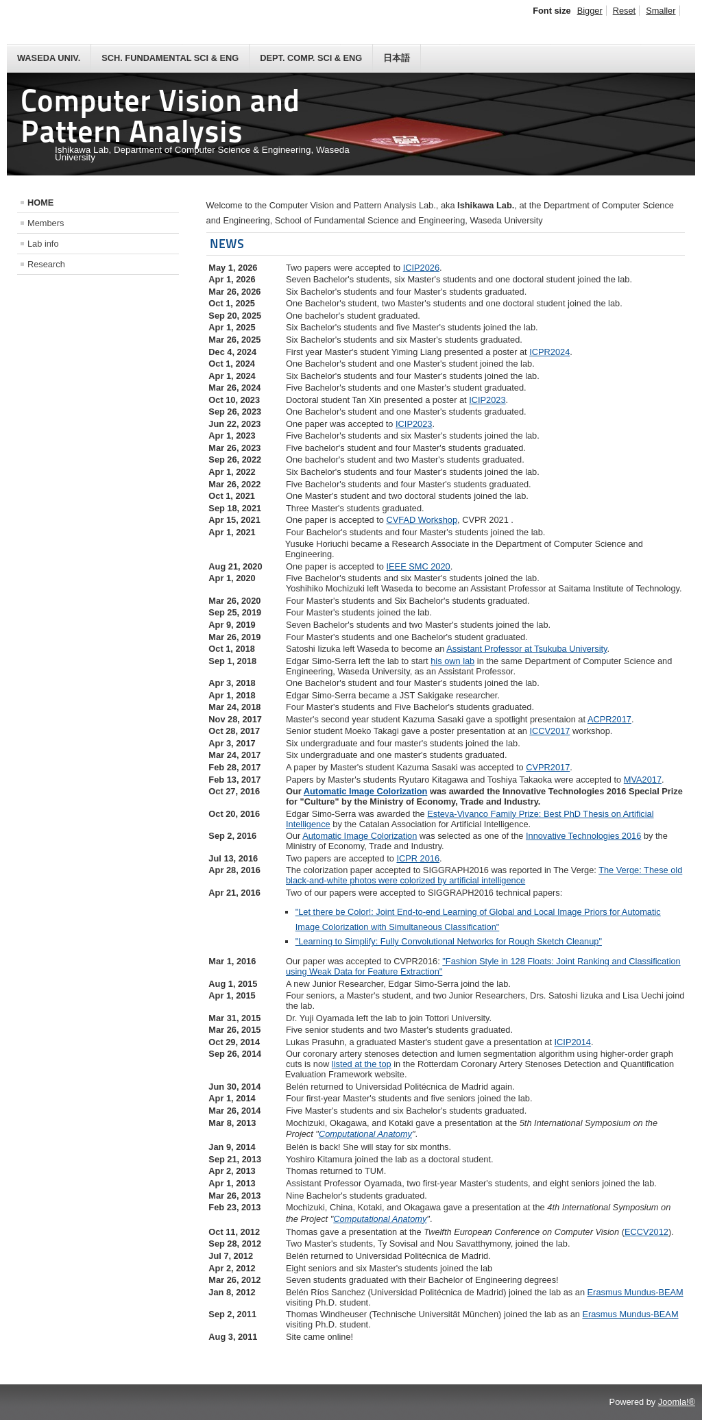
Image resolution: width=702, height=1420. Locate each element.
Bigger (590, 10)
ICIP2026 (421, 267)
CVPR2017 (548, 767)
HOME (40, 202)
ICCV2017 (549, 731)
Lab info (43, 243)
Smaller (660, 10)
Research (46, 264)
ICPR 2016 (417, 858)
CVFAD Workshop (422, 520)
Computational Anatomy (365, 1134)
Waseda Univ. (48, 58)
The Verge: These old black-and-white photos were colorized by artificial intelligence (484, 875)
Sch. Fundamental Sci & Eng (170, 58)
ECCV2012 (646, 1232)
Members (45, 223)
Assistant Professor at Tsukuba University (526, 649)
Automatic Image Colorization (366, 791)
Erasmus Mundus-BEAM (635, 1292)
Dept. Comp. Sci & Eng (311, 58)
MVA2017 (643, 779)
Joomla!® (676, 1402)
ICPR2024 (549, 352)
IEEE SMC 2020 (418, 566)
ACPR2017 (609, 719)
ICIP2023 (487, 400)
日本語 (396, 58)
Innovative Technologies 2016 (583, 836)
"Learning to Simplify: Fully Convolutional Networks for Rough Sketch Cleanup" (448, 941)
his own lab (452, 661)
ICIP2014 (573, 1042)
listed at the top (361, 1064)
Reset (624, 10)
